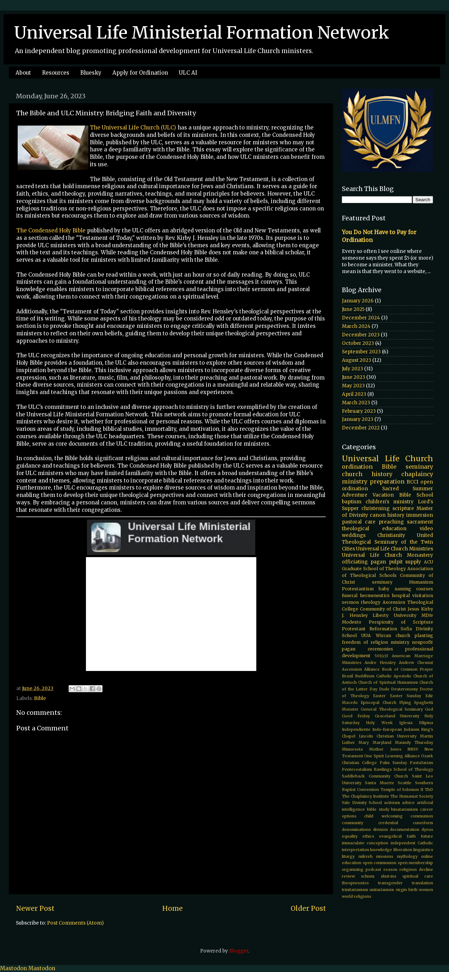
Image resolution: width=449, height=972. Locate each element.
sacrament (420, 522)
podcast (373, 869)
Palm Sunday (393, 762)
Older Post (308, 908)
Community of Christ (383, 609)
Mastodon (13, 968)
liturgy (348, 856)
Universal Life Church (387, 458)
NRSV (413, 749)
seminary (419, 466)
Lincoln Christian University (388, 736)
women (426, 889)
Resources (55, 72)
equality (349, 836)
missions (384, 856)
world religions (356, 896)
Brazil (347, 675)
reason (390, 869)
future (427, 836)
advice (408, 802)
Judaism (411, 729)
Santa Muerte (379, 782)
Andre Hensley (380, 662)
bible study (378, 809)
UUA (366, 635)
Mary (363, 742)
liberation (402, 849)
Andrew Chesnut (416, 662)
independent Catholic (412, 842)
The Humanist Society (411, 796)
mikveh (365, 856)
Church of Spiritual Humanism (388, 682)
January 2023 (357, 419)
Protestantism (358, 588)
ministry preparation (373, 481)
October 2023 (358, 343)
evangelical (390, 836)
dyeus (427, 829)
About (23, 72)
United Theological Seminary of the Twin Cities (387, 542)
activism (392, 802)
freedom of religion (365, 642)
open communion (380, 862)
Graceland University (397, 715)
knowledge (381, 849)
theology (370, 602)
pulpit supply (405, 562)
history (395, 515)
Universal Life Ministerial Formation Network (201, 32)
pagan (378, 562)
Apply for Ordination (140, 72)
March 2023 (356, 403)
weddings (354, 535)
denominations (356, 829)
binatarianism (404, 809)
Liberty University (394, 615)
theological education (374, 529)
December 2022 (361, 428)
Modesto (351, 622)
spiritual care (417, 876)
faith (411, 836)
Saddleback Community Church (375, 776)
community (352, 822)
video (426, 529)
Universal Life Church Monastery (387, 555)
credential (388, 822)
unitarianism (381, 889)
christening (375, 508)
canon (378, 515)
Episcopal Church (378, 702)
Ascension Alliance (361, 669)
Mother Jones (385, 749)
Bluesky (90, 72)
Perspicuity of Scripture (401, 622)
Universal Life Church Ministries (394, 549)
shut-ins (388, 876)
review (348, 876)
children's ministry (390, 502)
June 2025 (353, 309)
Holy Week (379, 722)
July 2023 (352, 369)
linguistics (423, 849)
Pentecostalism (357, 769)
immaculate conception (365, 842)
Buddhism (364, 675)
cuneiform (423, 822)
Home (172, 908)
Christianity (391, 535)
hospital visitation (412, 595)
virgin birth (407, 889)
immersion (419, 515)
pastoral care (358, 522)
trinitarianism (355, 889)
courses (424, 588)
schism (367, 876)
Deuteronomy (404, 689)
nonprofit (422, 642)
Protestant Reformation (369, 628)
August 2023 (356, 360)
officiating (355, 562)
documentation (404, 829)
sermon (350, 602)
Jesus (413, 609)
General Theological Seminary (392, 709)
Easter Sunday (405, 695)
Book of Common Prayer (407, 669)
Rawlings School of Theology (403, 769)
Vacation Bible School (403, 495)
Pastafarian (421, 762)
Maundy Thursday (414, 742)
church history (367, 474)
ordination (357, 466)
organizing (352, 869)
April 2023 (354, 394)
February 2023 (359, 411)
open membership (415, 862)
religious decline (416, 869)
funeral (349, 595)
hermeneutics (375, 595)
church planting (414, 635)
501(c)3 (381, 655)
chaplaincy (417, 474)
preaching (391, 522)
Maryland (382, 742)
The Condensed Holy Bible (51, 230)
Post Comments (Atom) (75, 923)
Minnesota (352, 749)
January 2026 (358, 301)
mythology (407, 856)
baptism (351, 502)
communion (421, 816)
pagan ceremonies (367, 649)
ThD (429, 789)
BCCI (412, 482)
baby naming (395, 588)
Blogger (238, 951)
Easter (379, 695)
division (380, 829)
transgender (390, 882)
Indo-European (387, 729)
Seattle (405, 782)
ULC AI (188, 72)
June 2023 (353, 377)
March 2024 (356, 326)
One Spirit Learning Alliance (392, 755)
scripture (403, 508)
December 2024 (361, 318)
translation (422, 882)
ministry (400, 642)
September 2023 (361, 352)
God (429, 709)
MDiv (427, 615)
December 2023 (361, 335)
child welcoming (383, 816)
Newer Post (35, 908)
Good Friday (356, 715)
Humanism (421, 582)
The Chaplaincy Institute (365, 796)
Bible (40, 698)
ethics (368, 836)
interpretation (355, 849)
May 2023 (353, 386)
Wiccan (383, 635)
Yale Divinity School (362, 802)
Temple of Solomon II (402, 789)
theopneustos (355, 882)
